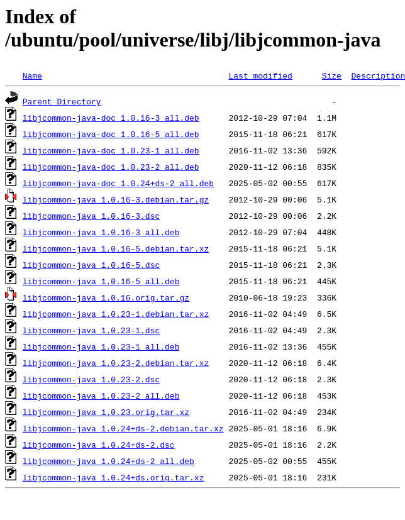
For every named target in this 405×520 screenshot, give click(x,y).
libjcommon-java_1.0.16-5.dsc (91, 264)
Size (331, 75)
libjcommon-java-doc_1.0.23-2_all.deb (111, 166)
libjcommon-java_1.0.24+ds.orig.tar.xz (113, 477)
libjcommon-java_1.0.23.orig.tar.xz (106, 412)
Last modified (260, 75)
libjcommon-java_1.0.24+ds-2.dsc (99, 444)
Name (32, 75)
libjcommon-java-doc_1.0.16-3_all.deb (111, 117)
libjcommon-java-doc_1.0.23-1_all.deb (111, 150)
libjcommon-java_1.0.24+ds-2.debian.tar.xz (123, 428)
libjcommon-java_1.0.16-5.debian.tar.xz (116, 248)
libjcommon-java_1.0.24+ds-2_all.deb (108, 461)
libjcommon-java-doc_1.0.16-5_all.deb (111, 134)
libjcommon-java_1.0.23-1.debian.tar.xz (116, 313)
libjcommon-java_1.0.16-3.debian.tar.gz (116, 199)
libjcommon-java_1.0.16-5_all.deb (101, 281)
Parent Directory (62, 101)
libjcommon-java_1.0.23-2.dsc (91, 379)
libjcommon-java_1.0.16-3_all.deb (101, 232)
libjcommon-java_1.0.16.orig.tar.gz (106, 297)
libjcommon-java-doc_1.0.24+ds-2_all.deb (118, 183)
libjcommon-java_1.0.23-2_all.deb (101, 395)
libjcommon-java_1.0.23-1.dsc (91, 330)
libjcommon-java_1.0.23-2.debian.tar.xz (116, 362)
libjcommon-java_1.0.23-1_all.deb (101, 346)
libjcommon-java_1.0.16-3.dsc (91, 215)
